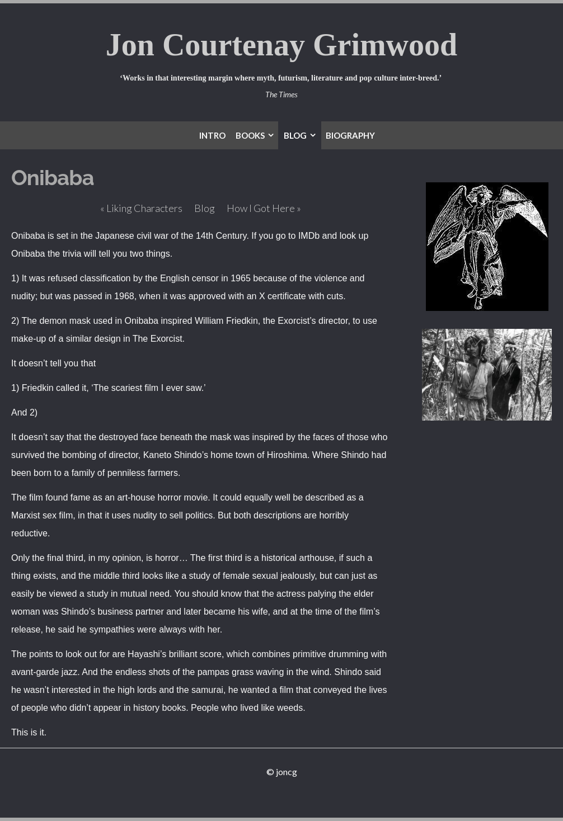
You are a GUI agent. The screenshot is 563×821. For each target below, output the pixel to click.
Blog (204, 208)
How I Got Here (264, 208)
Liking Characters (141, 208)
